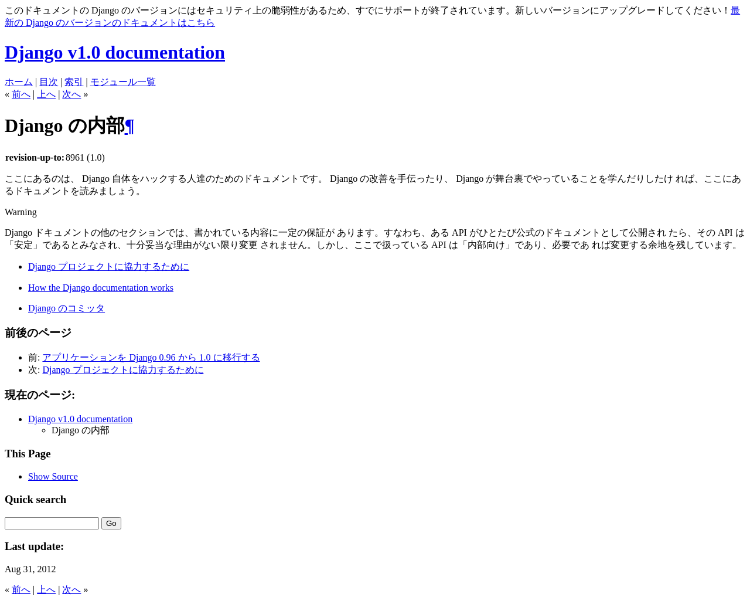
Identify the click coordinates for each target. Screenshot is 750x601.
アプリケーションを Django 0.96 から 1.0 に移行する (151, 357)
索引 (73, 82)
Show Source (53, 476)
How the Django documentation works (100, 288)
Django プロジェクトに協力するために (108, 266)
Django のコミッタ (66, 308)
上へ (46, 94)
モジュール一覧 (123, 82)
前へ (21, 94)
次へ (71, 94)
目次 (48, 82)
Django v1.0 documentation (115, 52)
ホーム (19, 82)
